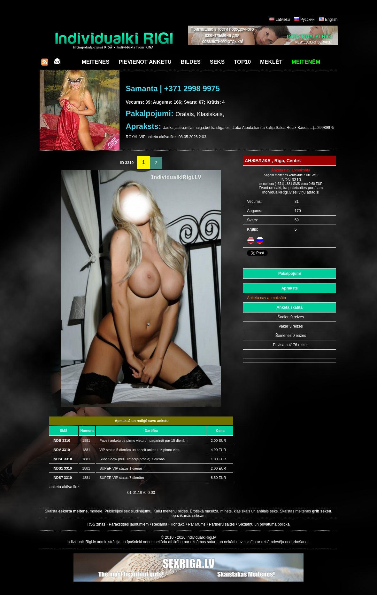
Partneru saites (222, 524)
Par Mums (197, 524)
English (331, 19)
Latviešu (283, 19)
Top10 (242, 62)
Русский (307, 19)
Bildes (191, 62)
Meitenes (96, 62)
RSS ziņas (96, 524)
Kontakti (177, 524)
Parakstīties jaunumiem (129, 524)
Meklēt (271, 62)
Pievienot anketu (145, 62)
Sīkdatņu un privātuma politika (264, 524)
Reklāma (159, 524)
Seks (217, 62)
